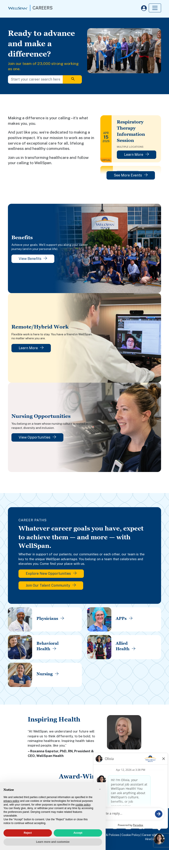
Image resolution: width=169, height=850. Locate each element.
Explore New (51, 573)
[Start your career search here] (35, 79)
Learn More (136, 154)
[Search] (72, 79)
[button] (99, 789)
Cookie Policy (130, 835)
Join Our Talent (51, 585)
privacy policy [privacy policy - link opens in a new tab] (11, 800)
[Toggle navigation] (155, 8)
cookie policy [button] (82, 804)
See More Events (131, 175)
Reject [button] (28, 832)
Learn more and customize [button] (53, 841)
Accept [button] (77, 832)
